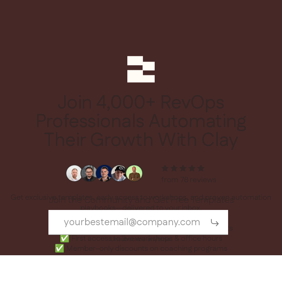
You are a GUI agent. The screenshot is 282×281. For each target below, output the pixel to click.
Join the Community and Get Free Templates (141, 200)
